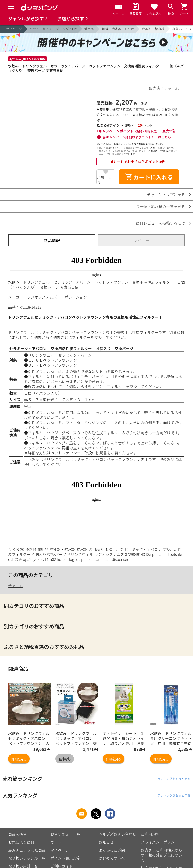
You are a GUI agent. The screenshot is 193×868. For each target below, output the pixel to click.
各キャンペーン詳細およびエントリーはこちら (137, 137)
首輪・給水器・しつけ (118, 28)
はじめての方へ (112, 858)
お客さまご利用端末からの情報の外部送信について (161, 855)
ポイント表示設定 (65, 858)
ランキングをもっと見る (173, 778)
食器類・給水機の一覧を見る (160, 206)
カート (56, 842)
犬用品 (89, 28)
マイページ (59, 850)
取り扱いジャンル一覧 (26, 858)
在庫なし (65, 758)
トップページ (12, 28)
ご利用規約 (150, 834)
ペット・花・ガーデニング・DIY (53, 28)
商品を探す (17, 834)
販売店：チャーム (164, 88)
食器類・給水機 (153, 28)
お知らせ (106, 842)
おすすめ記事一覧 (65, 834)
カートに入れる (149, 176)
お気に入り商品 (21, 842)
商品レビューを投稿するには (160, 223)
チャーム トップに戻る (166, 194)
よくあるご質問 (112, 850)
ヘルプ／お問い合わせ (117, 834)
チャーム (15, 585)
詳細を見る (18, 758)
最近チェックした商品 (27, 850)
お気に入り (104, 179)
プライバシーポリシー (159, 842)
